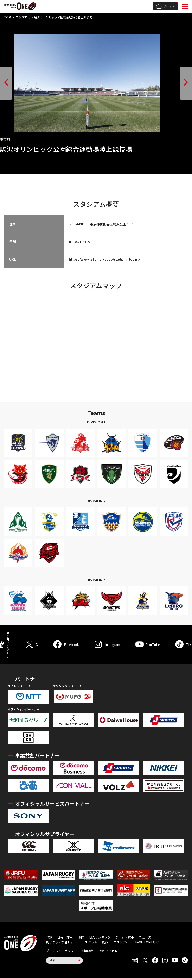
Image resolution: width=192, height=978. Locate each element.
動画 (105, 942)
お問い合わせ (108, 951)
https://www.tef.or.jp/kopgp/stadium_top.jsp (104, 259)
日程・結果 (65, 937)
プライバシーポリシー (61, 951)
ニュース (145, 937)
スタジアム (22, 17)
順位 (81, 937)
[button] (6, 83)
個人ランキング (99, 937)
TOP (7, 17)
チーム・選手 (124, 937)
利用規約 (88, 951)
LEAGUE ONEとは (146, 942)
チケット (165, 6)
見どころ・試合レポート (63, 942)
